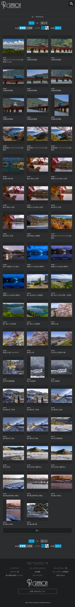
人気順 (29, 28)
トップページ (14, 568)
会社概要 (37, 572)
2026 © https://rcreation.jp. (32, 603)
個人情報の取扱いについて (14, 575)
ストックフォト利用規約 (60, 572)
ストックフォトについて (37, 568)
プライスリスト (37, 575)
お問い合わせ (60, 575)
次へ (43, 23)
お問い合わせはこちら (37, 591)
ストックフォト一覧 (60, 568)
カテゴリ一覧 (14, 572)
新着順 (22, 28)
